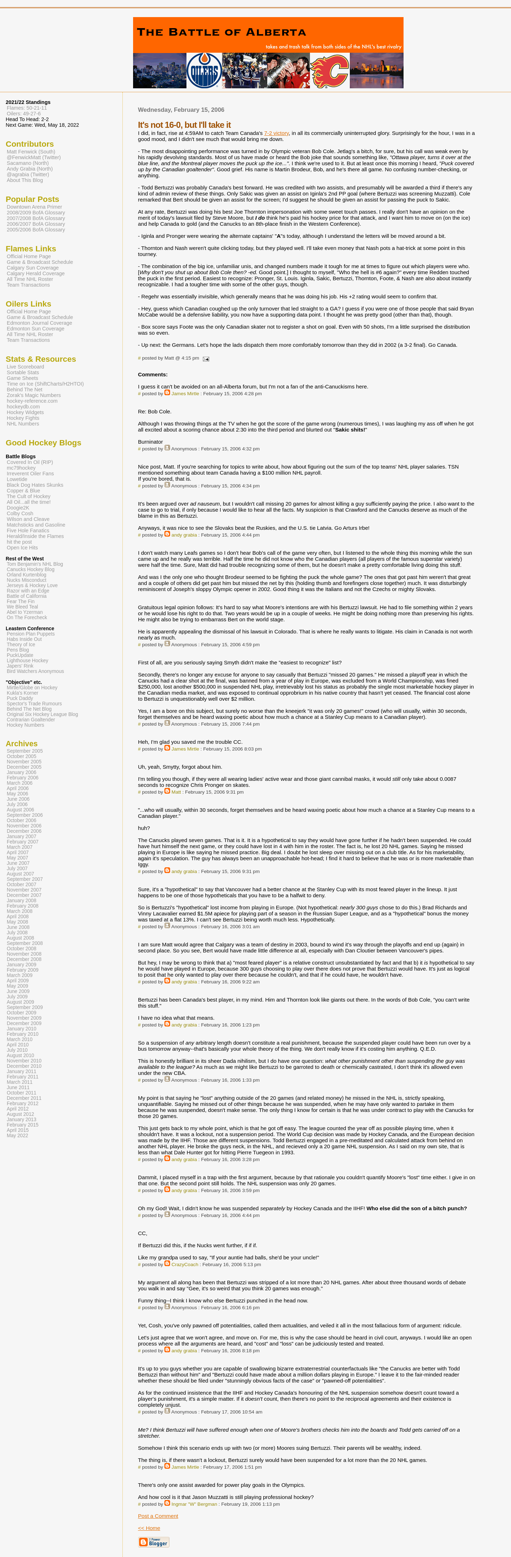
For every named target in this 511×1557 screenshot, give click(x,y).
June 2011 (18, 1087)
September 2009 (25, 1007)
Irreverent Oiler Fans (30, 473)
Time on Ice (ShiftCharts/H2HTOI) (45, 384)
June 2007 (18, 863)
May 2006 (17, 793)
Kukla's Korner (22, 693)
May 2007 (17, 858)
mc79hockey (21, 468)
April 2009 (18, 980)
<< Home (149, 1528)
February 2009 (22, 970)
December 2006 (24, 831)
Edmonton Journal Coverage (39, 323)
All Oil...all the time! (29, 502)
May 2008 (17, 922)
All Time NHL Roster (30, 279)
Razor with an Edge (28, 591)
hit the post (19, 542)
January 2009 (21, 964)
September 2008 (25, 943)
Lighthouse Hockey (27, 660)
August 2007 (20, 874)
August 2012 (20, 1114)
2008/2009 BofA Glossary (36, 212)
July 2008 (17, 932)
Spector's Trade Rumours (34, 703)
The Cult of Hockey (29, 496)
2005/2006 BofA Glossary (36, 229)
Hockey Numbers (25, 725)
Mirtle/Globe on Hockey (32, 687)
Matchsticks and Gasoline (36, 525)
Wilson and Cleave (28, 519)
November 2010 (24, 1061)
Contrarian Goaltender (31, 719)
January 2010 (21, 1028)
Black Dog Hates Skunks (35, 485)
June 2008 (18, 927)
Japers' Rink (20, 666)
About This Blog (25, 180)
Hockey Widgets (25, 412)
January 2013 (21, 1119)
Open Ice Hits (22, 547)
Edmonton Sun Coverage (35, 328)
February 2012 (22, 1103)
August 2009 (20, 1002)
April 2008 (18, 916)
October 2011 (21, 1093)
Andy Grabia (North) (30, 169)
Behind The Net (24, 389)
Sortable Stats (23, 372)
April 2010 (18, 1044)
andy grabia (184, 535)
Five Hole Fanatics (28, 530)
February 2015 (22, 1125)
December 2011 (24, 1098)
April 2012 (18, 1109)
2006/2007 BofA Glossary (36, 224)
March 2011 (19, 1082)
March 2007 (19, 847)
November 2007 (24, 890)
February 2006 (22, 777)
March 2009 (19, 975)
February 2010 (22, 1034)
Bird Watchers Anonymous (35, 671)
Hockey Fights (23, 418)
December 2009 (24, 1023)
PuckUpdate (20, 655)
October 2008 (21, 948)
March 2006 (19, 783)
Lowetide (17, 479)
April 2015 (18, 1130)
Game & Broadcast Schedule (40, 262)
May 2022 (17, 1135)
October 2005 (21, 756)
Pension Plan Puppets (31, 634)
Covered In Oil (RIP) (30, 462)
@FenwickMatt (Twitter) (34, 157)
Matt (176, 792)
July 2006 (17, 804)
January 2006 (21, 772)
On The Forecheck (27, 617)
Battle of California (27, 596)
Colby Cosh (20, 513)
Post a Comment (158, 1516)
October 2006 (21, 820)
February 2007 (22, 842)
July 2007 (17, 868)
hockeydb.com (23, 406)
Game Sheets (22, 378)
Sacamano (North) (28, 163)
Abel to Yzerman (25, 612)
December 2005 (24, 767)
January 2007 (21, 836)
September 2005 (25, 751)
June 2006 (18, 799)
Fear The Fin (21, 601)
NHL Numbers (23, 424)
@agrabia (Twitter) (28, 174)
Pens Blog (18, 650)
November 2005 (24, 761)
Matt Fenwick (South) (31, 152)
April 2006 (18, 788)
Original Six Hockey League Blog (42, 714)
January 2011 (21, 1071)
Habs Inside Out (24, 639)
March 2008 (19, 911)
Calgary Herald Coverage (36, 273)
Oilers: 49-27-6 (24, 113)
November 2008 (24, 954)
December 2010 (24, 1066)
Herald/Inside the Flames (35, 536)
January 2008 (21, 900)
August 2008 (20, 938)
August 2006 (20, 810)
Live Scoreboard (25, 367)
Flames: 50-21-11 (27, 108)
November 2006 (24, 826)
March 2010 (19, 1039)
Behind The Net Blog (29, 709)
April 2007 (18, 852)
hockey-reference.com (32, 401)
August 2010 (20, 1055)
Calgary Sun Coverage (33, 268)
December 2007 (24, 895)
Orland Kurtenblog (26, 575)
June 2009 (18, 991)
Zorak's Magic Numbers (34, 395)
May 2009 (17, 986)
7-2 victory (276, 133)
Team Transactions (28, 285)
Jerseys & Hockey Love (32, 585)
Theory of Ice (21, 644)
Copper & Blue (23, 490)
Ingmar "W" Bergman (194, 1504)
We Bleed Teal (22, 607)
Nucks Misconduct (26, 580)
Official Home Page (29, 256)
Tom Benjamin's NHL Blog (35, 564)
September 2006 (25, 815)
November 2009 (24, 1018)
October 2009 (21, 1012)
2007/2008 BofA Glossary (36, 218)
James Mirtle (185, 393)
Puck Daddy (20, 698)
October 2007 (21, 884)
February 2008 (22, 906)
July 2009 (17, 996)
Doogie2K (18, 508)
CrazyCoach (185, 1264)
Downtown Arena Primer (34, 207)
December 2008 (24, 959)
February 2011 (22, 1077)
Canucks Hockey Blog (30, 569)
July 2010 (17, 1050)
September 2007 (25, 879)
